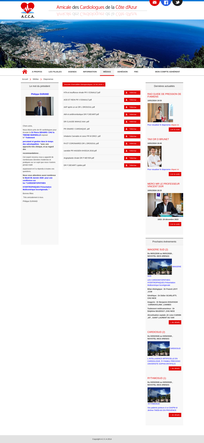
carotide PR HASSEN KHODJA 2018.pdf (80, 151)
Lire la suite (175, 129)
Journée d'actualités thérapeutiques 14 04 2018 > (84, 84)
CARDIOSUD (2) (156, 332)
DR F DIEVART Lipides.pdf (74, 165)
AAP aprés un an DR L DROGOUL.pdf (79, 107)
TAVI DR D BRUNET (158, 139)
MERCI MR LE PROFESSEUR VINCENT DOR (164, 185)
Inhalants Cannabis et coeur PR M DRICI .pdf (82, 136)
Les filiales (55, 72)
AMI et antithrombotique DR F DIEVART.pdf (81, 114)
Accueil (25, 72)
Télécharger (132, 92)
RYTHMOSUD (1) (157, 378)
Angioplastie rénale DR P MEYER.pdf (79, 158)
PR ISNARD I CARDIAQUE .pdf (77, 129)
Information (90, 72)
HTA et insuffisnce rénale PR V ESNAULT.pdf (82, 92)
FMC (136, 72)
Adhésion (122, 72)
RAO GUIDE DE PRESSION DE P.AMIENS (164, 95)
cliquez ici (175, 125)
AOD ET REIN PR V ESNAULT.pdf (78, 100)
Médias (107, 72)
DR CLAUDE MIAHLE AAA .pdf (76, 122)
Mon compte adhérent (167, 72)
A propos (37, 72)
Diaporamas (48, 79)
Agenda (72, 72)
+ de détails (175, 322)
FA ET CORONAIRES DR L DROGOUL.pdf (81, 143)
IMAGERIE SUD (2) (158, 249)
